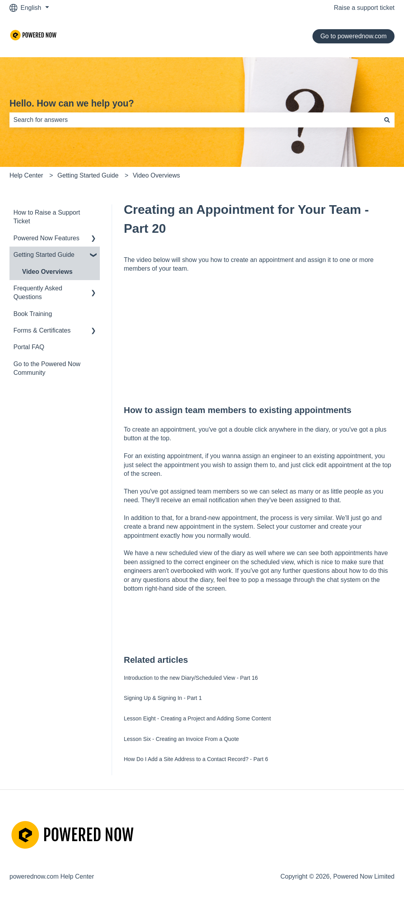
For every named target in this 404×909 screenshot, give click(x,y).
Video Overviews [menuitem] (47, 271)
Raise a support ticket (364, 7)
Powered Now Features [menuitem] (46, 238)
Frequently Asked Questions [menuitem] (37, 292)
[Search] (387, 119)
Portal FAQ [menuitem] (28, 347)
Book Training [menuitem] (32, 313)
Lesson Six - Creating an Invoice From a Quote (181, 739)
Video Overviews (156, 175)
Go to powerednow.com (353, 36)
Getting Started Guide (88, 175)
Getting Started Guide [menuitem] (44, 254)
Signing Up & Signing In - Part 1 (163, 698)
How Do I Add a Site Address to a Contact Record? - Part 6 (196, 759)
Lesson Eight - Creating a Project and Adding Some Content (197, 718)
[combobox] (194, 119)
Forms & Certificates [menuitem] (42, 330)
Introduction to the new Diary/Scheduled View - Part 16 (191, 678)
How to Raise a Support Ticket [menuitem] (46, 216)
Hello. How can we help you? (71, 103)
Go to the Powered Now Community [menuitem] (46, 368)
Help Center (26, 175)
